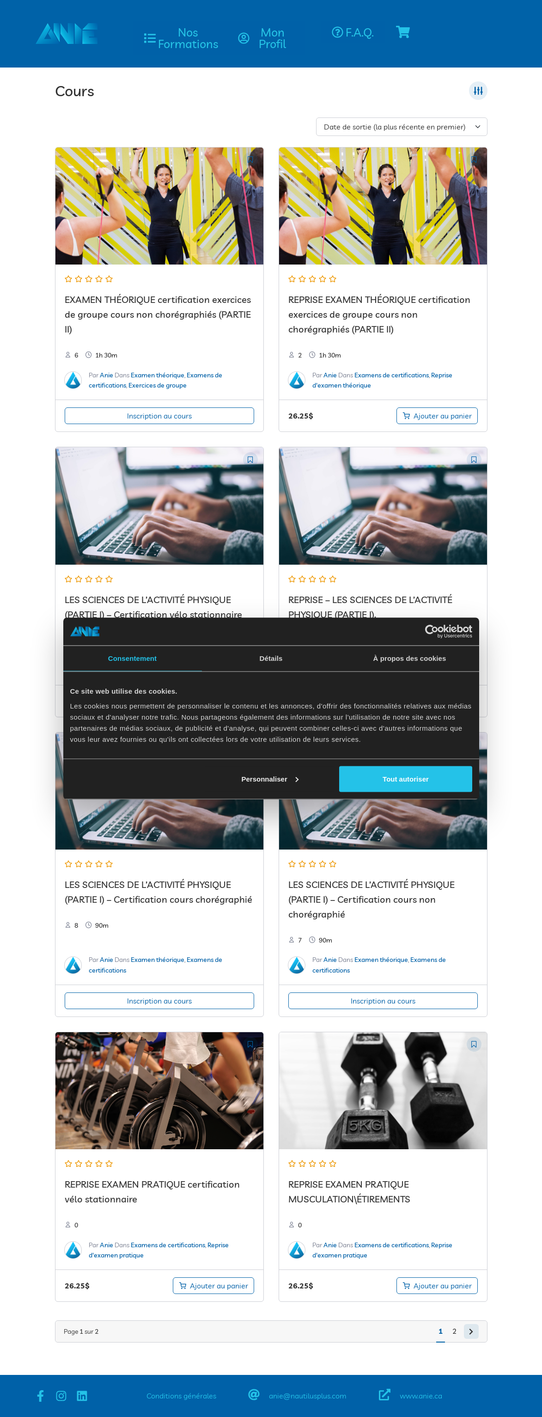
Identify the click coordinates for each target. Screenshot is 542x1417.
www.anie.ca (421, 1395)
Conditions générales (181, 1395)
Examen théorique (157, 375)
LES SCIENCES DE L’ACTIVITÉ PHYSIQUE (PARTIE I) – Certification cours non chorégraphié (371, 899)
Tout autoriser (406, 778)
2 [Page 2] (454, 1331)
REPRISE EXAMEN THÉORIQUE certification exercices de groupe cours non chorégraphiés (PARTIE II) (379, 314)
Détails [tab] (271, 658)
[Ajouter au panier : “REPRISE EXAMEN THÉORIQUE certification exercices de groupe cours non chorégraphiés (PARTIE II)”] (437, 415)
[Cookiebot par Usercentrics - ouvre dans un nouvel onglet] (431, 632)
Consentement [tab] (132, 658)
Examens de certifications (391, 375)
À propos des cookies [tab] (409, 658)
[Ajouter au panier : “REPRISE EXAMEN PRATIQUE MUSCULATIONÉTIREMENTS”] (437, 1285)
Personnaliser (270, 778)
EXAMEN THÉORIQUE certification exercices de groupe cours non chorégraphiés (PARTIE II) (158, 314)
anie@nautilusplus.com (308, 1395)
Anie (106, 375)
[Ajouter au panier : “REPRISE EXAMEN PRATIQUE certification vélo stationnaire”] (213, 1285)
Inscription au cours (159, 415)
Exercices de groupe (157, 385)
